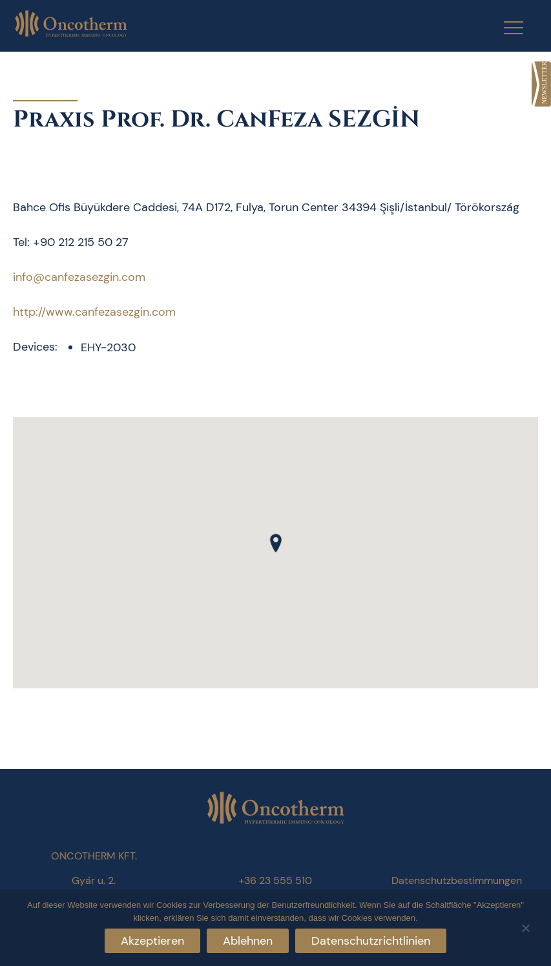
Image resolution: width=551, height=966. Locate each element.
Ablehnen (248, 941)
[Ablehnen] (525, 926)
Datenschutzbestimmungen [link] (456, 880)
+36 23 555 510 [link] (275, 880)
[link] (541, 84)
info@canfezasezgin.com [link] (79, 277)
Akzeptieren (152, 941)
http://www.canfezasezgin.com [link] (94, 312)
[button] (275, 543)
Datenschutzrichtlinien (370, 941)
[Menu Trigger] (505, 27)
